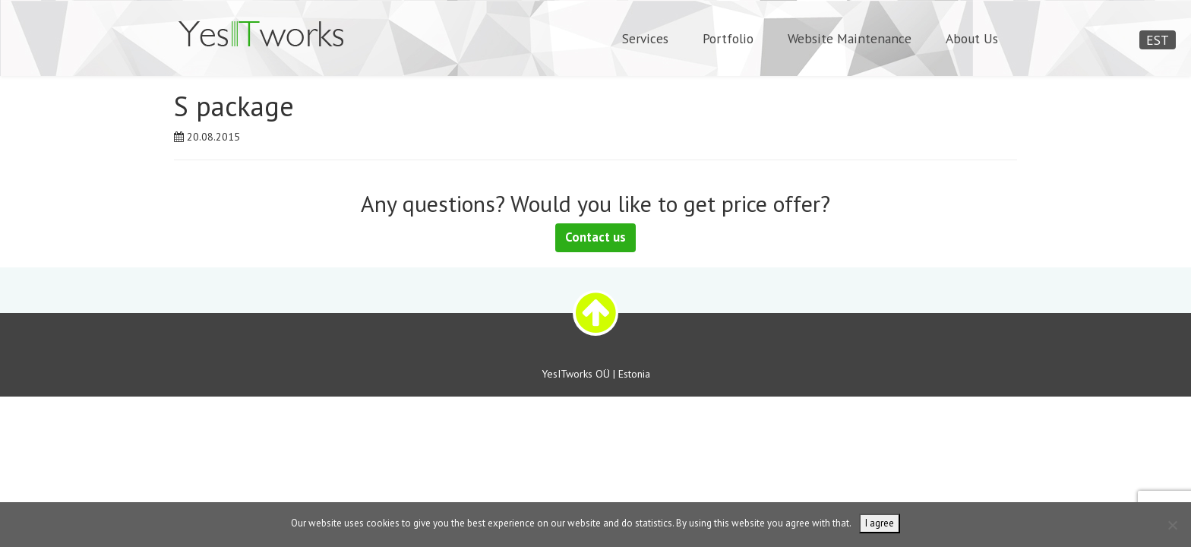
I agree (879, 523)
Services (645, 38)
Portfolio (728, 38)
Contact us (595, 237)
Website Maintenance (849, 38)
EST (1157, 40)
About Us (972, 38)
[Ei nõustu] (1172, 525)
